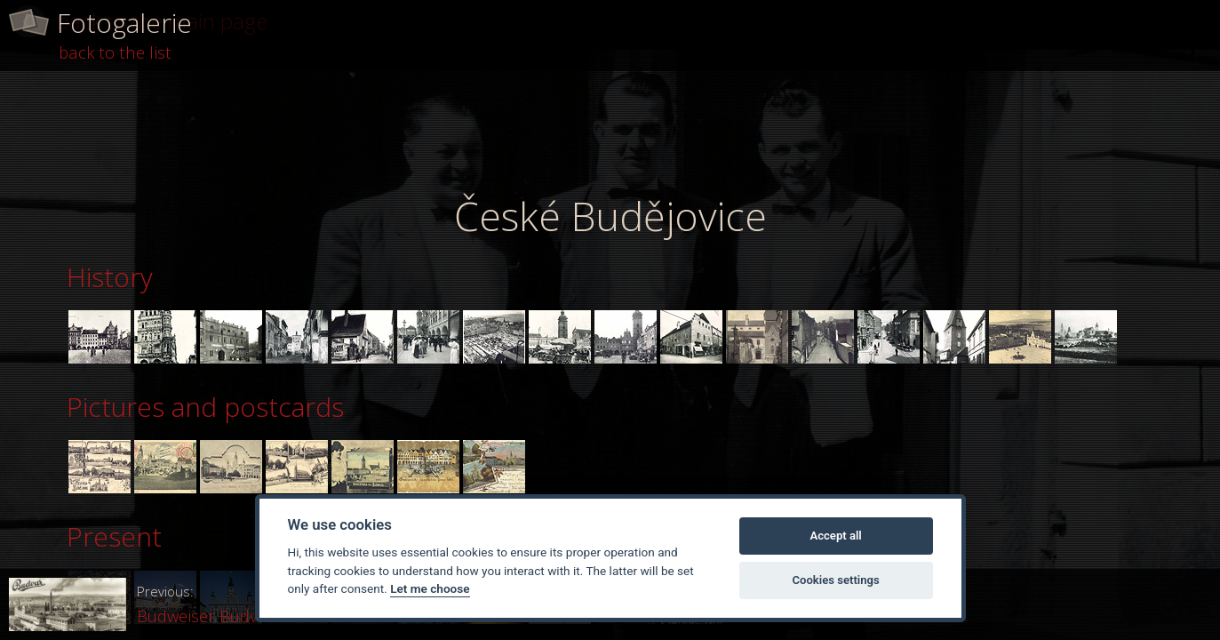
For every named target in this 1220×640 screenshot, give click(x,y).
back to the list (115, 52)
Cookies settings (835, 580)
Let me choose (429, 588)
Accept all (835, 535)
